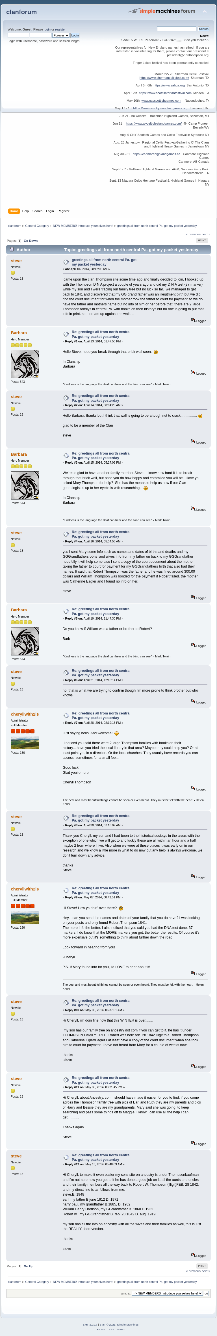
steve (16, 260)
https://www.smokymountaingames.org (160, 108)
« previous (193, 234)
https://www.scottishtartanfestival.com (165, 93)
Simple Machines (127, 1324)
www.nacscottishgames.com (161, 100)
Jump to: (126, 1293)
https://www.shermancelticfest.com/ (164, 77)
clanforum (21, 12)
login (47, 29)
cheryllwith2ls (25, 714)
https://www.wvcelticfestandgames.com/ (154, 123)
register (60, 29)
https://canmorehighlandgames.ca (156, 154)
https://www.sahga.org (169, 85)
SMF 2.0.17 (90, 1324)
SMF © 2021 (108, 1324)
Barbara (19, 332)
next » (205, 234)
